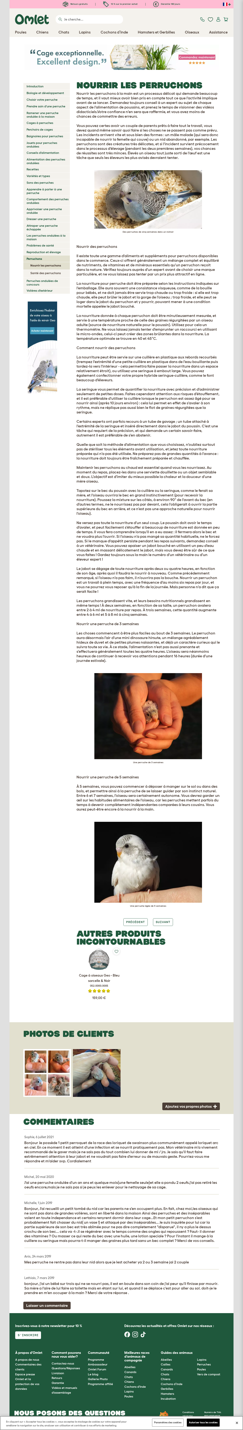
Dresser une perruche (41, 219)
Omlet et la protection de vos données (27, 1383)
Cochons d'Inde (135, 1386)
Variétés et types (38, 176)
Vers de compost (208, 1374)
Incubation (168, 1398)
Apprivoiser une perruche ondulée (44, 210)
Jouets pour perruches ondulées (42, 144)
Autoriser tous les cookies (203, 1422)
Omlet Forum (97, 1369)
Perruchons (34, 258)
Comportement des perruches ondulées (48, 200)
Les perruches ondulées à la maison (46, 237)
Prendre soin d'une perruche (46, 106)
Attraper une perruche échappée (42, 227)
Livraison (58, 1373)
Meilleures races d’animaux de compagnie (137, 1356)
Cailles (165, 1364)
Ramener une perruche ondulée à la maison (42, 114)
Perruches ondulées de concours (42, 282)
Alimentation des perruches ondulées (46, 161)
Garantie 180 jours (166, 4)
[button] (194, 1353)
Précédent (135, 922)
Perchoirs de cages (40, 129)
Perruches (204, 1364)
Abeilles (129, 1367)
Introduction (35, 86)
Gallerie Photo (98, 1379)
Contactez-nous (63, 1363)
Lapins (129, 1391)
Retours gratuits (75, 4)
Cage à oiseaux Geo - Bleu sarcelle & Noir (99, 981)
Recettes (33, 169)
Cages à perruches (40, 122)
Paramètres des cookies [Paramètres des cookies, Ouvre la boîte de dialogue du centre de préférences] (167, 1422)
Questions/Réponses (66, 1368)
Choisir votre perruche (42, 99)
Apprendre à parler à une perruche (44, 191)
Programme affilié (100, 1384)
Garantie (58, 1383)
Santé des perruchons (45, 273)
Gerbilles (167, 1388)
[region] (121, 1423)
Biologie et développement (45, 93)
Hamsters (167, 1393)
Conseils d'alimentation (43, 152)
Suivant (163, 922)
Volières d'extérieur (40, 290)
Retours (57, 1378)
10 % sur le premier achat (120, 4)
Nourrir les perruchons (45, 265)
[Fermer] (237, 1423)
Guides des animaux (177, 1353)
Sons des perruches (40, 182)
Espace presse (25, 1374)
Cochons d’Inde (171, 1384)
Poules (128, 1396)
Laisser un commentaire (47, 1305)
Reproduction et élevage (44, 252)
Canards (130, 1372)
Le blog (93, 1374)
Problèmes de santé (40, 245)
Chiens (129, 1381)
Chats (128, 1377)
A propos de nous (27, 1359)
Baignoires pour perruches (45, 136)
